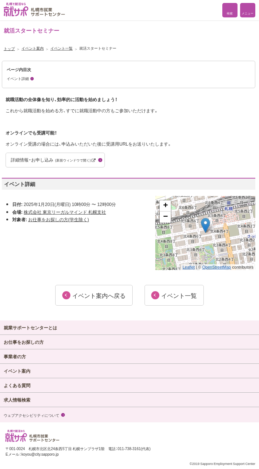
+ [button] (165, 206)
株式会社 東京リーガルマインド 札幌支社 (65, 212)
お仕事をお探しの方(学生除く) (58, 219)
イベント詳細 (18, 78)
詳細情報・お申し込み (53, 159)
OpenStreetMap (216, 267)
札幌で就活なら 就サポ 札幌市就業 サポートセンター (34, 9)
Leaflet (189, 267)
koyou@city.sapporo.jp (40, 454)
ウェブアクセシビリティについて (31, 415)
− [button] (165, 217)
